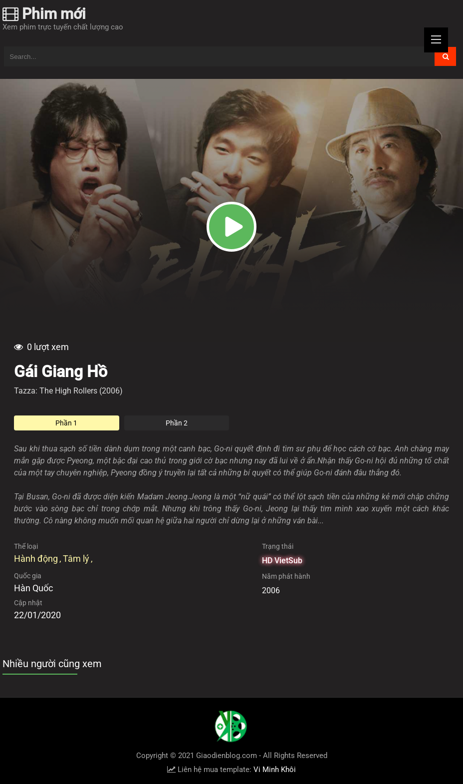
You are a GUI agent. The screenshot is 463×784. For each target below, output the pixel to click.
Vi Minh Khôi (274, 769)
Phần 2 (177, 423)
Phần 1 (66, 423)
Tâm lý (76, 558)
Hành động (36, 558)
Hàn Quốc (33, 588)
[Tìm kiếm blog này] (219, 56)
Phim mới (44, 13)
